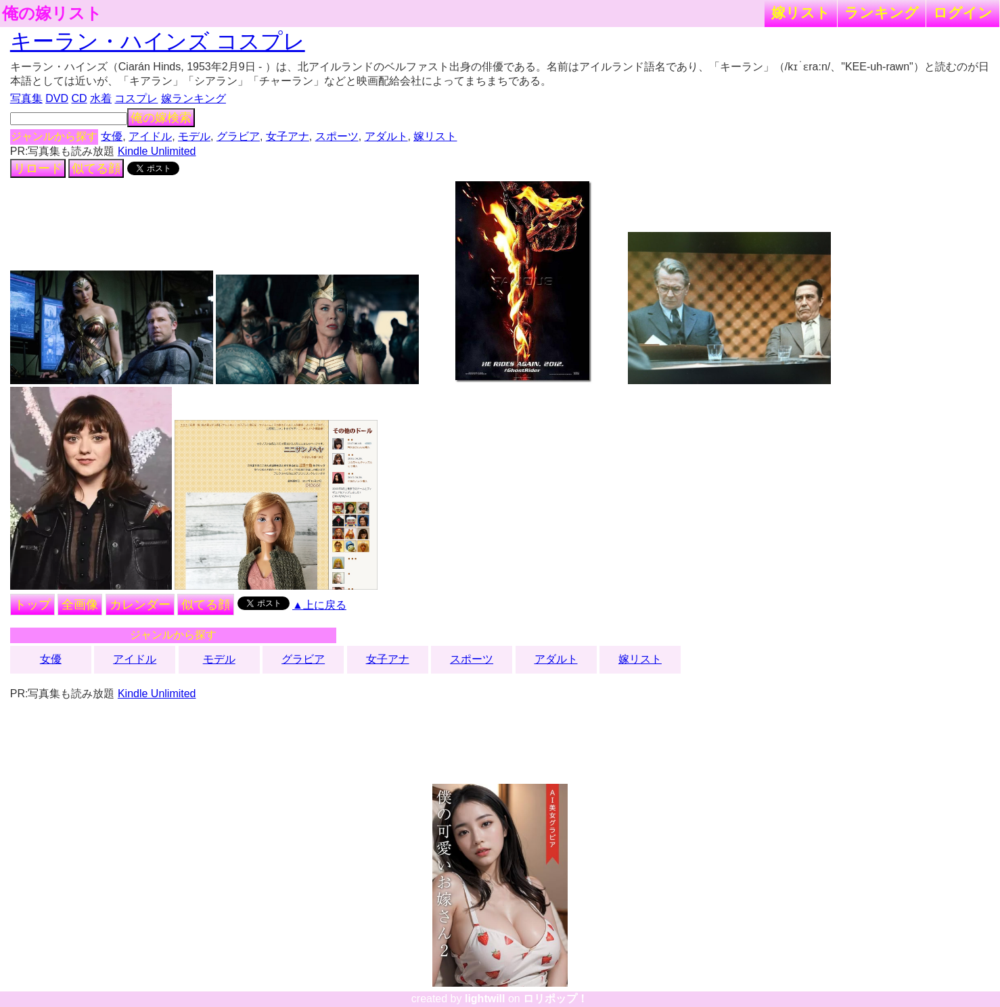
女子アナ (287, 136)
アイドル (150, 136)
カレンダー (140, 604)
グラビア (238, 136)
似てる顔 (96, 168)
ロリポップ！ (555, 998)
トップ (32, 604)
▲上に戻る (319, 605)
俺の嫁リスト (52, 13)
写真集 (26, 98)
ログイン (963, 12)
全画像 (80, 604)
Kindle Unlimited (157, 151)
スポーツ (337, 136)
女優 (111, 136)
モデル (194, 136)
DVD (56, 98)
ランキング (881, 12)
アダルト (386, 136)
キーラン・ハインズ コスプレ (157, 41)
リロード (38, 168)
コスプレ (136, 98)
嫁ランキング (193, 98)
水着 (101, 98)
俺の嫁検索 (161, 117)
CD (79, 98)
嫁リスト (800, 12)
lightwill (485, 998)
